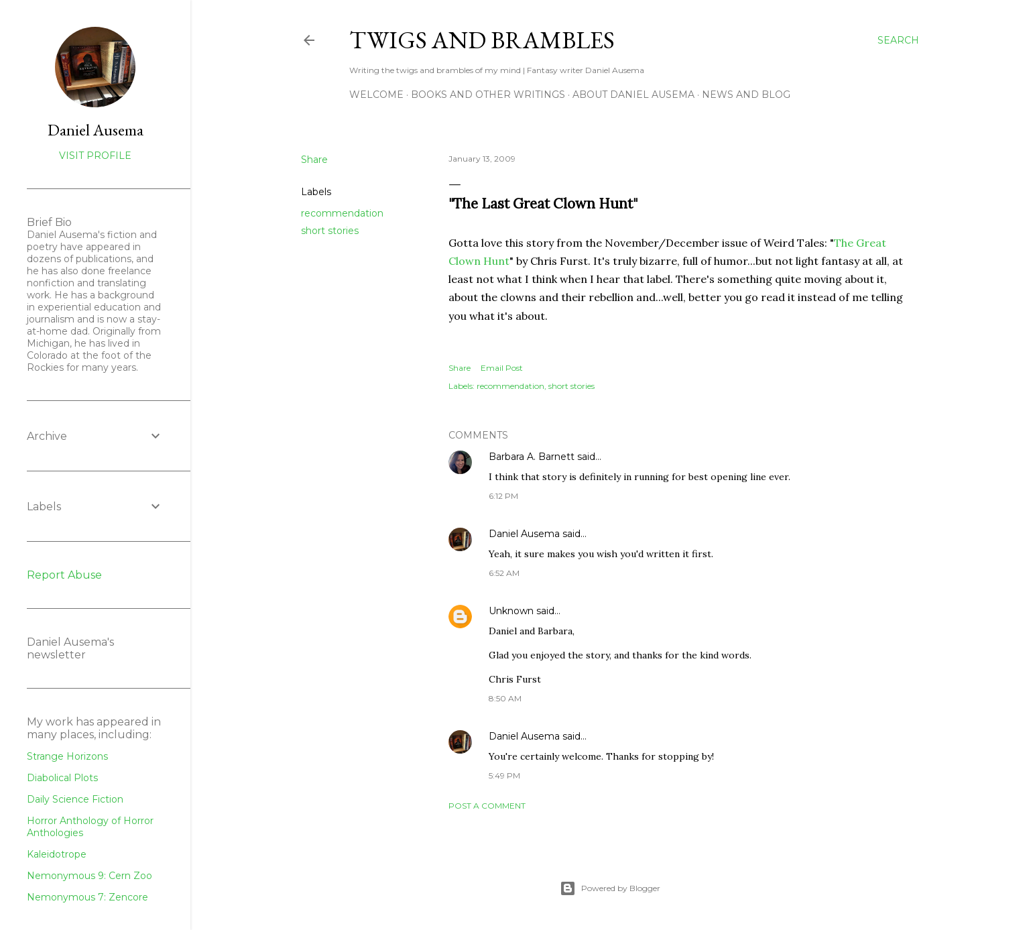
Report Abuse (64, 575)
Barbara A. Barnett (531, 457)
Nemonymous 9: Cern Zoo (89, 876)
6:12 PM (503, 496)
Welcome (376, 95)
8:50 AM (505, 698)
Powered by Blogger (610, 888)
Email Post (502, 368)
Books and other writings (488, 95)
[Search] (898, 40)
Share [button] (314, 160)
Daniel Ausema (524, 534)
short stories (330, 231)
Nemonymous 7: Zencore (87, 897)
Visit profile (95, 156)
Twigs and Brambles (482, 40)
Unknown (511, 611)
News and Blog (746, 95)
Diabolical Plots (62, 778)
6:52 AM (504, 573)
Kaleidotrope (56, 854)
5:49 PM (504, 775)
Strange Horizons (67, 756)
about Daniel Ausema (633, 95)
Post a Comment (487, 806)
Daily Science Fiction (75, 799)
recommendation (342, 213)
